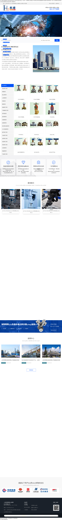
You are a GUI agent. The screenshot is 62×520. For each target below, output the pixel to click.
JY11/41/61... (52, 119)
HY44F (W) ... (37, 137)
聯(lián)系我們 (53, 330)
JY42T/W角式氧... (37, 119)
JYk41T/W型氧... (53, 100)
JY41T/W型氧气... (21, 100)
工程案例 (26, 509)
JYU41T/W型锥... (37, 100)
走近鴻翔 (26, 505)
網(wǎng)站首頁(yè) (7, 14)
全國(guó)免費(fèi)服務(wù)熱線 (52, 7)
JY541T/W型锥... (21, 119)
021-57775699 (54, 9)
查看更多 (31, 370)
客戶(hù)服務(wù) (34, 507)
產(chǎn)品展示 (27, 507)
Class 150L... (52, 137)
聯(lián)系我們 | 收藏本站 (54, 3)
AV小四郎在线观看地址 (4, 519)
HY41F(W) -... (21, 137)
